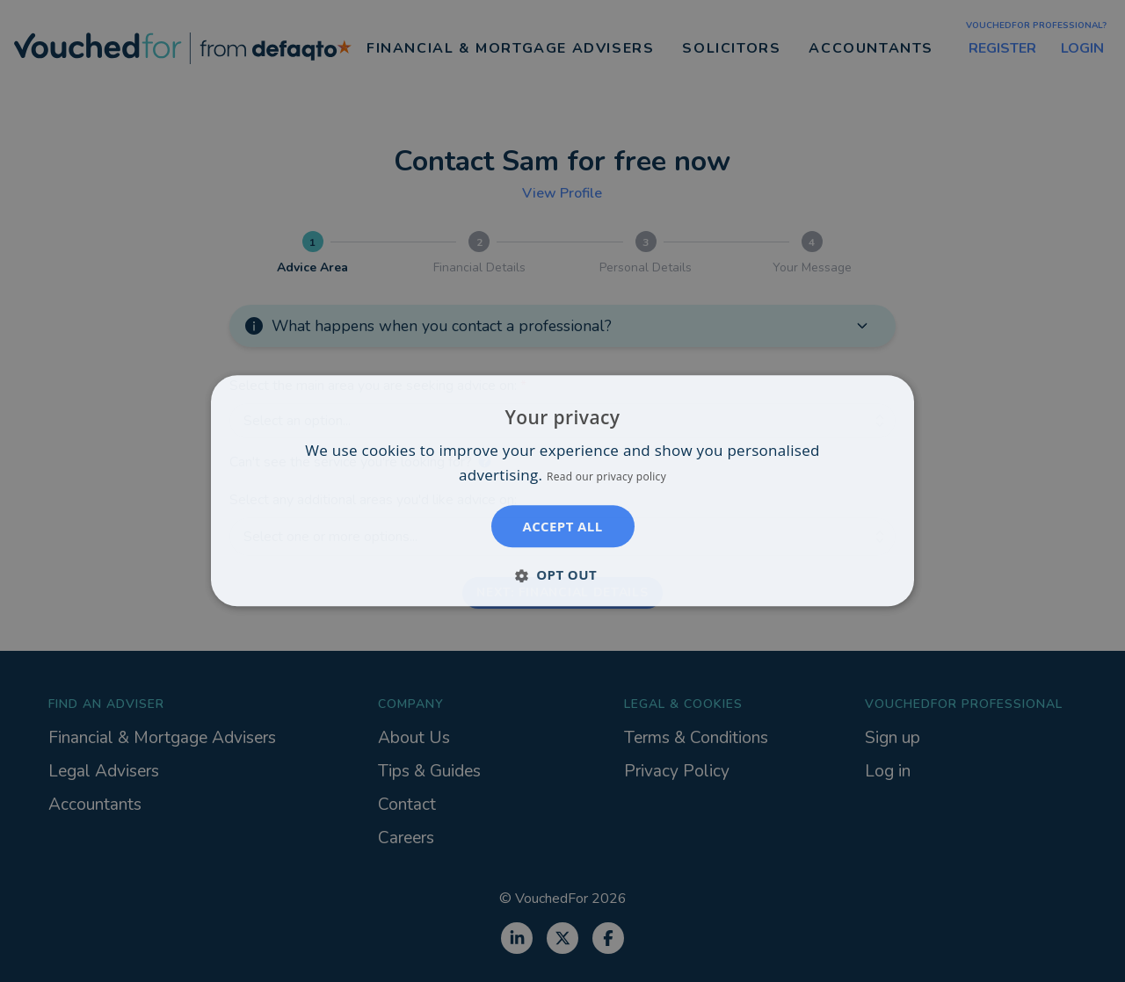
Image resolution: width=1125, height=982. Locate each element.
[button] (562, 575)
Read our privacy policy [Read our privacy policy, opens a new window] (606, 477)
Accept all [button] (562, 527)
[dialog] (562, 490)
